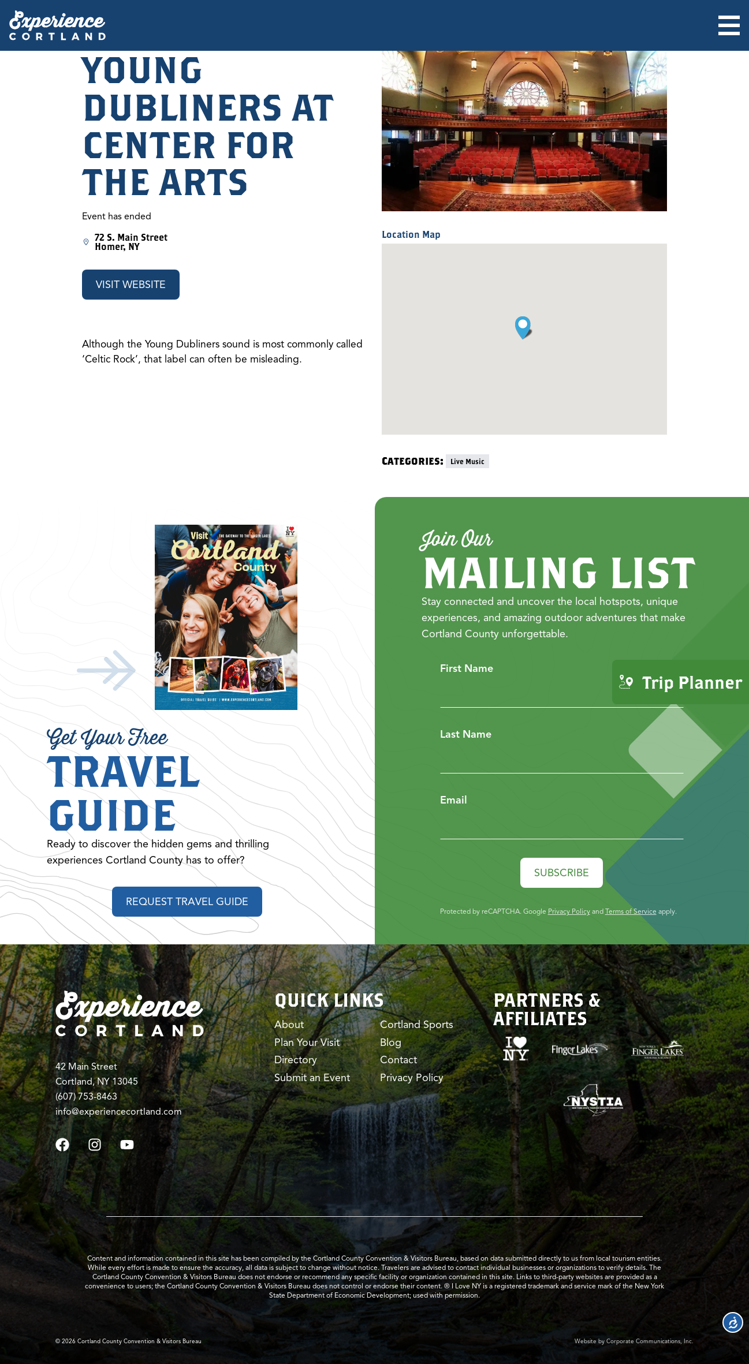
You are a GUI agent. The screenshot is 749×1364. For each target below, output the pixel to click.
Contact (398, 1059)
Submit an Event (312, 1077)
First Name (466, 668)
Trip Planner (680, 682)
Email (453, 800)
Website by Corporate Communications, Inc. (634, 1341)
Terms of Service (631, 911)
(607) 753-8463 (86, 1097)
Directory (295, 1059)
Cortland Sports (416, 1024)
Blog (390, 1042)
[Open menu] (729, 25)
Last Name (465, 734)
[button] (524, 327)
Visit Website (131, 284)
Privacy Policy (569, 911)
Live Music (467, 461)
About (289, 1024)
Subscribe (561, 872)
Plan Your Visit (307, 1042)
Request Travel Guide (187, 901)
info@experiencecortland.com (118, 1112)
